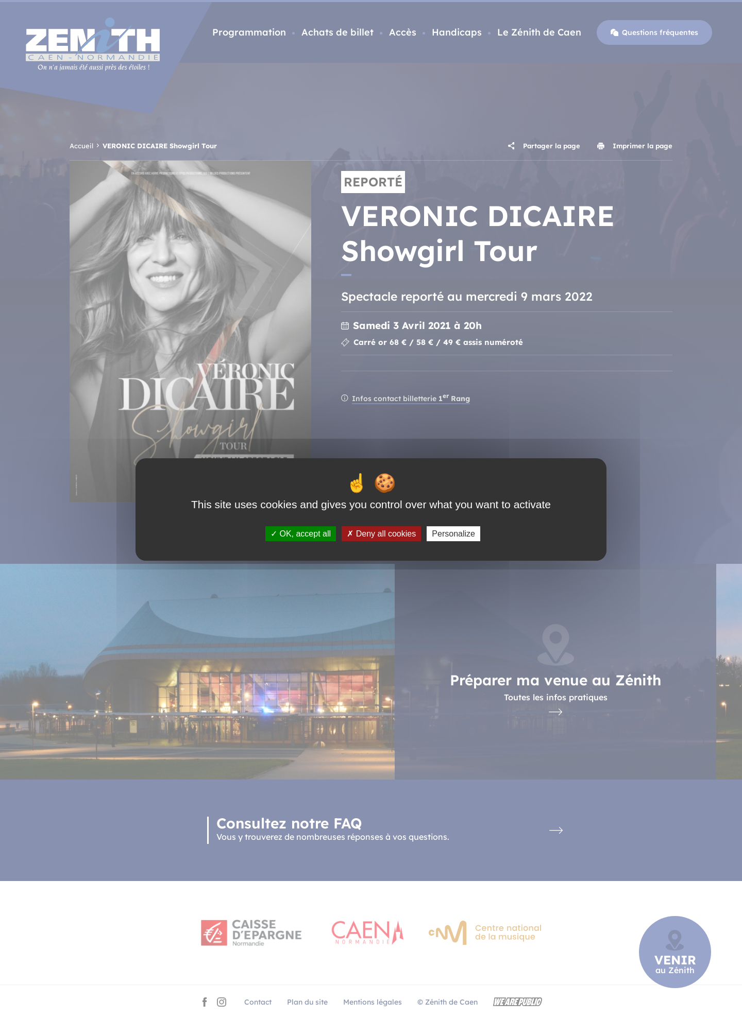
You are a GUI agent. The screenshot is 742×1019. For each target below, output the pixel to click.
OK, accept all (301, 533)
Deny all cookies (381, 533)
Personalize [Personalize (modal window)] (453, 533)
